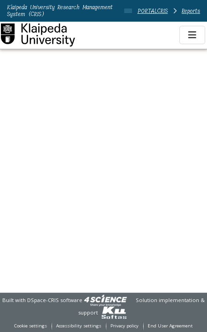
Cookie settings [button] (30, 326)
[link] (105, 300)
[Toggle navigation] (192, 35)
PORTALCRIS (153, 11)
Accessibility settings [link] (78, 326)
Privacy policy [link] (124, 326)
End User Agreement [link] (170, 326)
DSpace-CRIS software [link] (54, 300)
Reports (191, 11)
